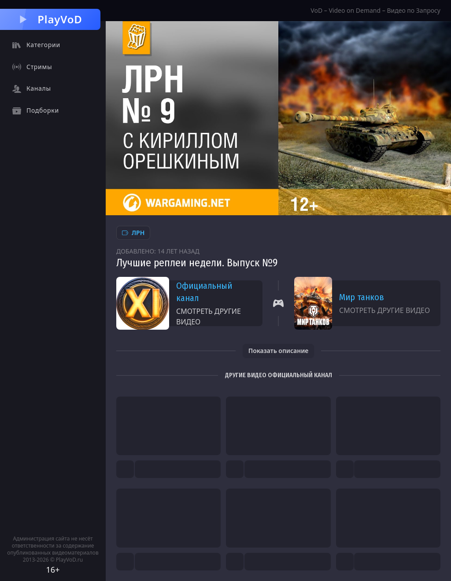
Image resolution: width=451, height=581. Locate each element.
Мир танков (361, 297)
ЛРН (133, 232)
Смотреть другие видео (208, 316)
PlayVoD (50, 19)
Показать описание (278, 350)
